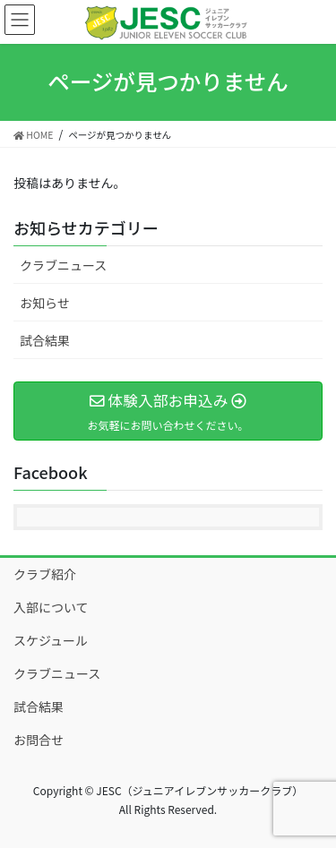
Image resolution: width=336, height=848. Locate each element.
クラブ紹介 (44, 574)
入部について (51, 607)
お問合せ (38, 740)
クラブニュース (63, 265)
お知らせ (45, 303)
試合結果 (45, 340)
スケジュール (50, 640)
